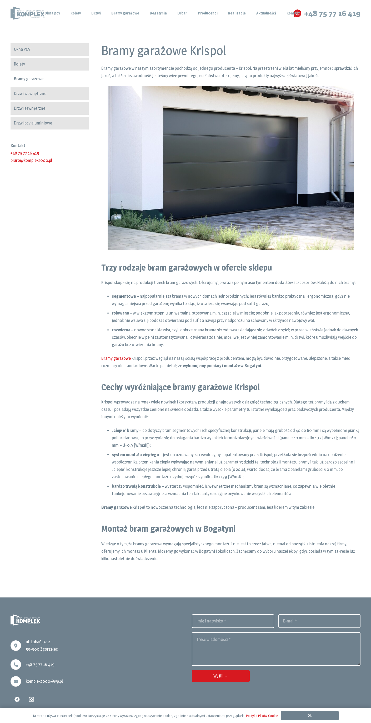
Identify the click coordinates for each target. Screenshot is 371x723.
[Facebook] (17, 699)
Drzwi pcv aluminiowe (33, 123)
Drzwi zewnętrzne (29, 108)
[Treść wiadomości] (276, 649)
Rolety (19, 64)
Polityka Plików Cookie (262, 716)
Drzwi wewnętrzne (30, 93)
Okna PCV (22, 49)
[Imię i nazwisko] (233, 621)
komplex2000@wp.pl (44, 681)
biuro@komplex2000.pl (31, 160)
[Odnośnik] (27, 13)
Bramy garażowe (28, 78)
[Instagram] (31, 699)
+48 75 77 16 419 (25, 153)
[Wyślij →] (221, 676)
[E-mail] (319, 621)
